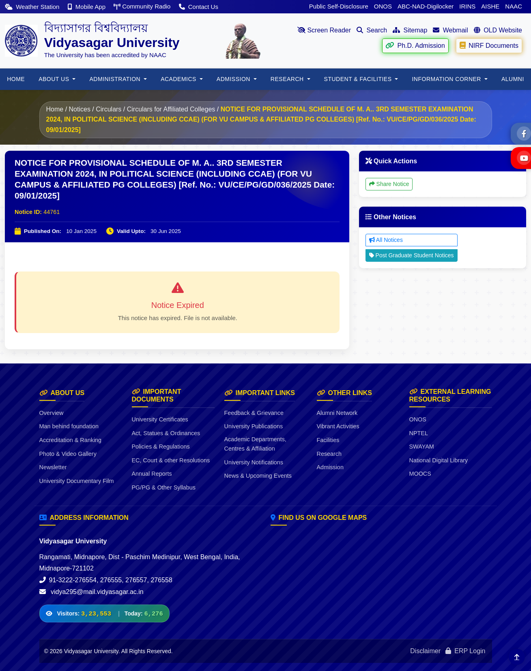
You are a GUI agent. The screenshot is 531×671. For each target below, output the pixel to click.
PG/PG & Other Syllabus (164, 487)
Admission (330, 467)
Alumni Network (337, 413)
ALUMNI (512, 79)
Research (329, 454)
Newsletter (53, 467)
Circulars (108, 109)
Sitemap (410, 30)
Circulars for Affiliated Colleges (171, 109)
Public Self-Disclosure (338, 6)
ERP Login (465, 650)
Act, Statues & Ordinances (166, 433)
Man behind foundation (69, 426)
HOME (16, 79)
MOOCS (420, 473)
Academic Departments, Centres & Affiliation (255, 444)
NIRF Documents (488, 45)
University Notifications (254, 462)
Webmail (450, 30)
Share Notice (389, 184)
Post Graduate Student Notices (411, 255)
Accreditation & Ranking (70, 440)
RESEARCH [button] (288, 79)
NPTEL (418, 433)
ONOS (383, 6)
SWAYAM (421, 446)
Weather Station (33, 6)
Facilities (328, 440)
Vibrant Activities (338, 426)
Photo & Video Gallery (68, 454)
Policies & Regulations (161, 446)
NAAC (513, 6)
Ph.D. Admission (415, 45)
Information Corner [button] (447, 79)
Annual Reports (152, 473)
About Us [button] (55, 79)
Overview (51, 413)
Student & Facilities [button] (358, 79)
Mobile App (87, 6)
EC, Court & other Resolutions (171, 460)
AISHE (490, 6)
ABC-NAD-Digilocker (426, 6)
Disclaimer (425, 650)
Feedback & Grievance (254, 413)
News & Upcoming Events (258, 475)
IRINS (467, 6)
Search (372, 30)
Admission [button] (234, 79)
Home (55, 109)
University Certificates (160, 419)
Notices (79, 109)
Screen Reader (324, 30)
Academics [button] (179, 79)
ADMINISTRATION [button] (115, 79)
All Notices (386, 240)
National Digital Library (438, 460)
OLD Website (498, 30)
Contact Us (198, 6)
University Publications (253, 426)
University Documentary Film (76, 481)
